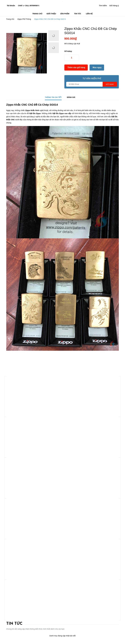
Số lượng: (68, 51)
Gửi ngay (110, 84)
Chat (20, 5)
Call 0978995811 (32, 5)
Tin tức (14, 624)
